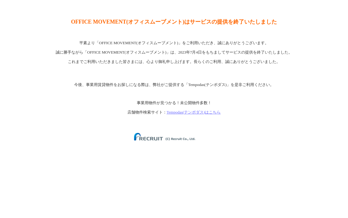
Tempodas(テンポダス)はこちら (194, 112)
